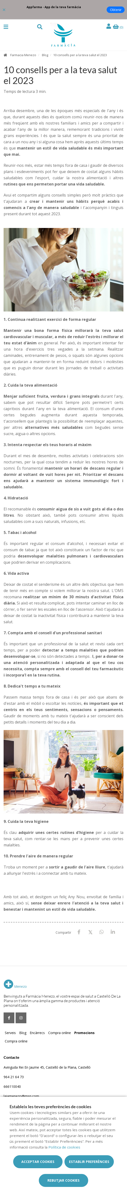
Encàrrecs (37, 1032)
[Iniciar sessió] (109, 26)
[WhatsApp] (101, 932)
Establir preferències (89, 1161)
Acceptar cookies (37, 1161)
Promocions (84, 1032)
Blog (45, 55)
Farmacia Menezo (23, 55)
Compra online (59, 1032)
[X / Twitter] (90, 932)
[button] (6, 27)
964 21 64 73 (14, 1077)
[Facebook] (79, 932)
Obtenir (115, 9)
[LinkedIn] (112, 932)
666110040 (12, 1086)
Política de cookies (64, 1147)
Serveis (10, 1032)
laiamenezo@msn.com (21, 1096)
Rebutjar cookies (63, 1180)
